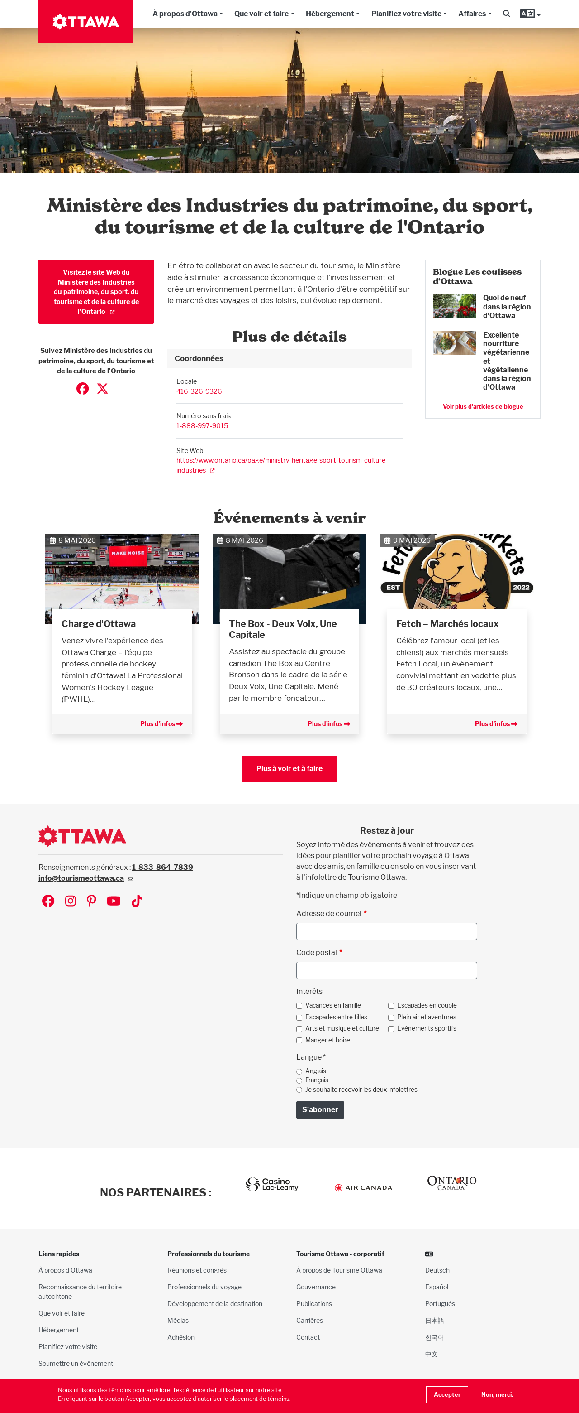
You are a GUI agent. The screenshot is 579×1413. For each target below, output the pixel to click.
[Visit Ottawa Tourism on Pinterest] (91, 901)
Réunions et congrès (197, 1270)
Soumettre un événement (75, 1363)
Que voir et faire (261, 14)
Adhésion (181, 1337)
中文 (431, 1354)
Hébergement (330, 14)
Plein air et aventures (426, 1017)
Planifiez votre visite (406, 14)
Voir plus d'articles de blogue (483, 406)
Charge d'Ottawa (99, 623)
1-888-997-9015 (202, 425)
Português (440, 1303)
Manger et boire (327, 1040)
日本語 (434, 1320)
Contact (308, 1337)
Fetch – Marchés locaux (447, 623)
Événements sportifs (426, 1028)
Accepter (447, 1394)
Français (316, 1080)
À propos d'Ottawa (185, 14)
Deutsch (437, 1270)
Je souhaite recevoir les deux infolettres (361, 1089)
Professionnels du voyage (204, 1287)
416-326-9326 (199, 391)
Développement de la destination (214, 1303)
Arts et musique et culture (342, 1028)
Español (436, 1287)
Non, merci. (497, 1394)
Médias (178, 1320)
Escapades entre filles (336, 1017)
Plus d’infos (161, 724)
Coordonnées (199, 358)
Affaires (472, 14)
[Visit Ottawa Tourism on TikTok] (137, 901)
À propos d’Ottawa (65, 1270)
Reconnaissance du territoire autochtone (80, 1291)
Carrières (309, 1320)
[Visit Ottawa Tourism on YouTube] (113, 901)
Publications (314, 1303)
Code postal (316, 952)
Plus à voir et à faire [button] (289, 768)
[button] (506, 14)
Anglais (315, 1071)
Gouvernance (316, 1287)
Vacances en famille (333, 1005)
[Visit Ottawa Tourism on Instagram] (71, 901)
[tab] (289, 358)
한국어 (434, 1337)
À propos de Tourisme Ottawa (339, 1270)
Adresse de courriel (328, 913)
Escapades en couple (427, 1005)
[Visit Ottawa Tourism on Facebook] (48, 901)
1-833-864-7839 (162, 867)
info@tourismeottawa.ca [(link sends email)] (85, 878)
